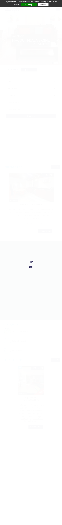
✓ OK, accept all (28, 4)
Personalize (43, 5)
